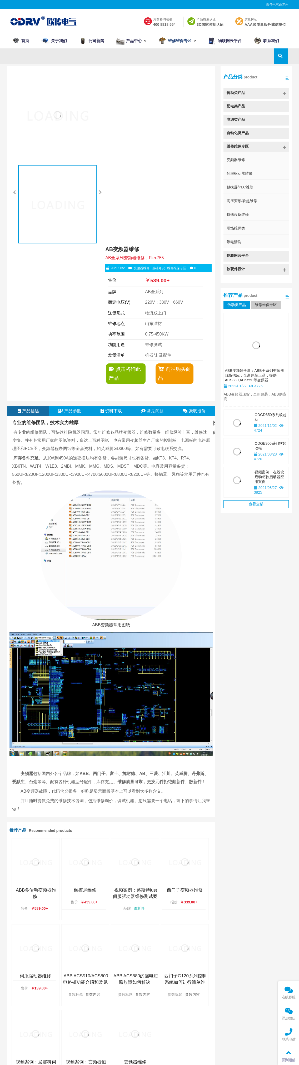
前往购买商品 (173, 200)
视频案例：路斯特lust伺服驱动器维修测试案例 (135, 740)
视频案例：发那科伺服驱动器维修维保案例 (35, 912)
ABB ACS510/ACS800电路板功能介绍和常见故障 (85, 826)
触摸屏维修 (85, 734)
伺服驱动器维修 (35, 820)
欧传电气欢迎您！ (279, 5)
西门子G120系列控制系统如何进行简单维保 (185, 826)
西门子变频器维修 (185, 734)
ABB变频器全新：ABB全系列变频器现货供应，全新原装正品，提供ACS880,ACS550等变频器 (254, 376)
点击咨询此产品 (124, 200)
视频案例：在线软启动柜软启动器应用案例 (269, 477)
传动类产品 (236, 305)
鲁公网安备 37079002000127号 (215, 1056)
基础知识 (160, 94)
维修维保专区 (178, 94)
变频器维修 (143, 94)
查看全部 (256, 505)
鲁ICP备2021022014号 (164, 1056)
